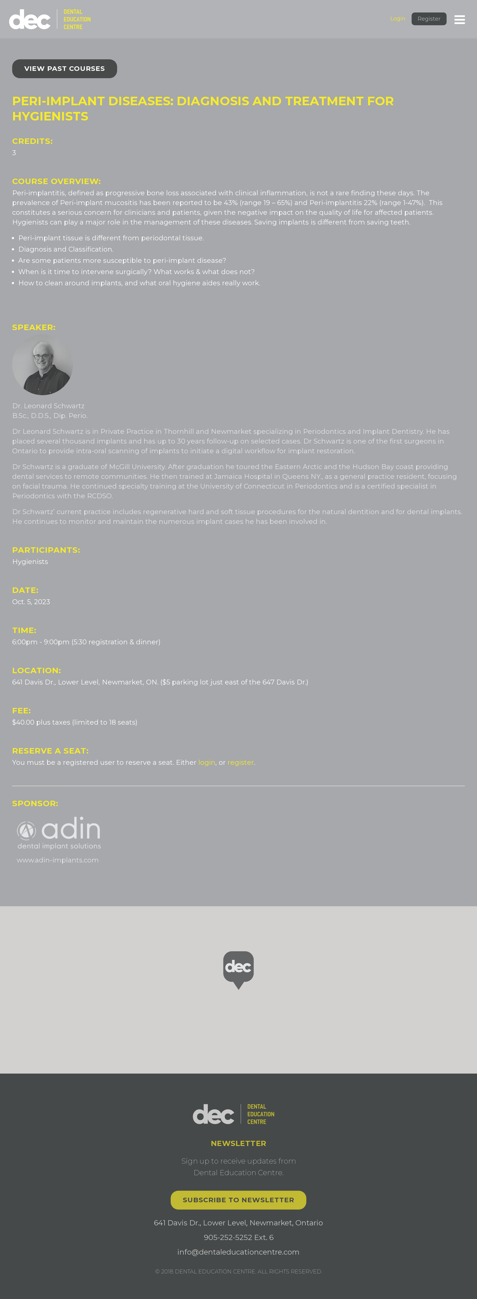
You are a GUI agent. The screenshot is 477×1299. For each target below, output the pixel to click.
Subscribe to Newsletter (238, 1200)
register (241, 762)
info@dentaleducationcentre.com (238, 1252)
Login (398, 18)
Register (429, 19)
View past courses (64, 68)
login (206, 762)
